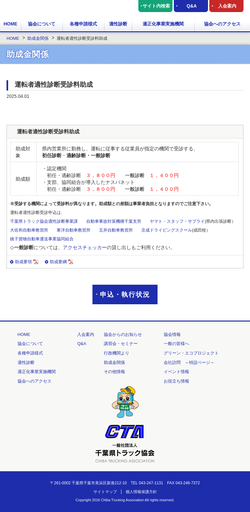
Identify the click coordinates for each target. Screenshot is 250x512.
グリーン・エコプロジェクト (191, 353)
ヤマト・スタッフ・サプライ (177, 221)
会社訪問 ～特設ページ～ (189, 362)
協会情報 (172, 334)
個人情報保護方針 (141, 491)
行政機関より (116, 353)
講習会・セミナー (121, 343)
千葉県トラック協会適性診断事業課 (44, 221)
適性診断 (118, 23)
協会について (41, 23)
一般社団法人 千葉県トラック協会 (41, 8)
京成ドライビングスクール (166, 230)
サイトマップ (105, 491)
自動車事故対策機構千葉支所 (113, 221)
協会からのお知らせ (123, 334)
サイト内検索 (156, 5)
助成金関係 (114, 362)
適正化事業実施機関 (163, 23)
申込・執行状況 (125, 294)
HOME (10, 23)
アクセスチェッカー (85, 247)
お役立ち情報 (176, 381)
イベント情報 (176, 371)
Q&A (192, 5)
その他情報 (114, 371)
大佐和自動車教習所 (29, 230)
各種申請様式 (83, 23)
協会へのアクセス (222, 23)
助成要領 (27, 261)
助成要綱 (62, 261)
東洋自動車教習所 (73, 230)
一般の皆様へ (176, 343)
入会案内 (227, 5)
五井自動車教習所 (116, 230)
